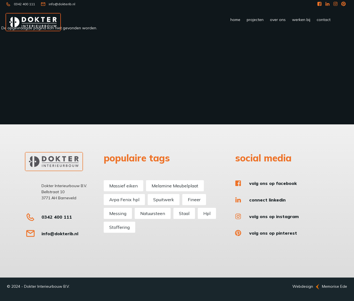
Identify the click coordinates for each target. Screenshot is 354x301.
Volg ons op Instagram (274, 216)
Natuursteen (152, 213)
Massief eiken (123, 186)
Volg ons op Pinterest (273, 233)
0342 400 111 (24, 4)
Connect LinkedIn (267, 200)
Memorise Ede (334, 286)
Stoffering (119, 227)
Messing (117, 213)
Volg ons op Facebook (273, 183)
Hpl (206, 213)
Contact (323, 19)
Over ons (278, 19)
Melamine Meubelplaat (175, 186)
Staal (184, 213)
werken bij (301, 19)
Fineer (194, 199)
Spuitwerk (163, 199)
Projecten (255, 19)
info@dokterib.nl (62, 4)
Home (235, 19)
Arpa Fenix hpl (124, 199)
